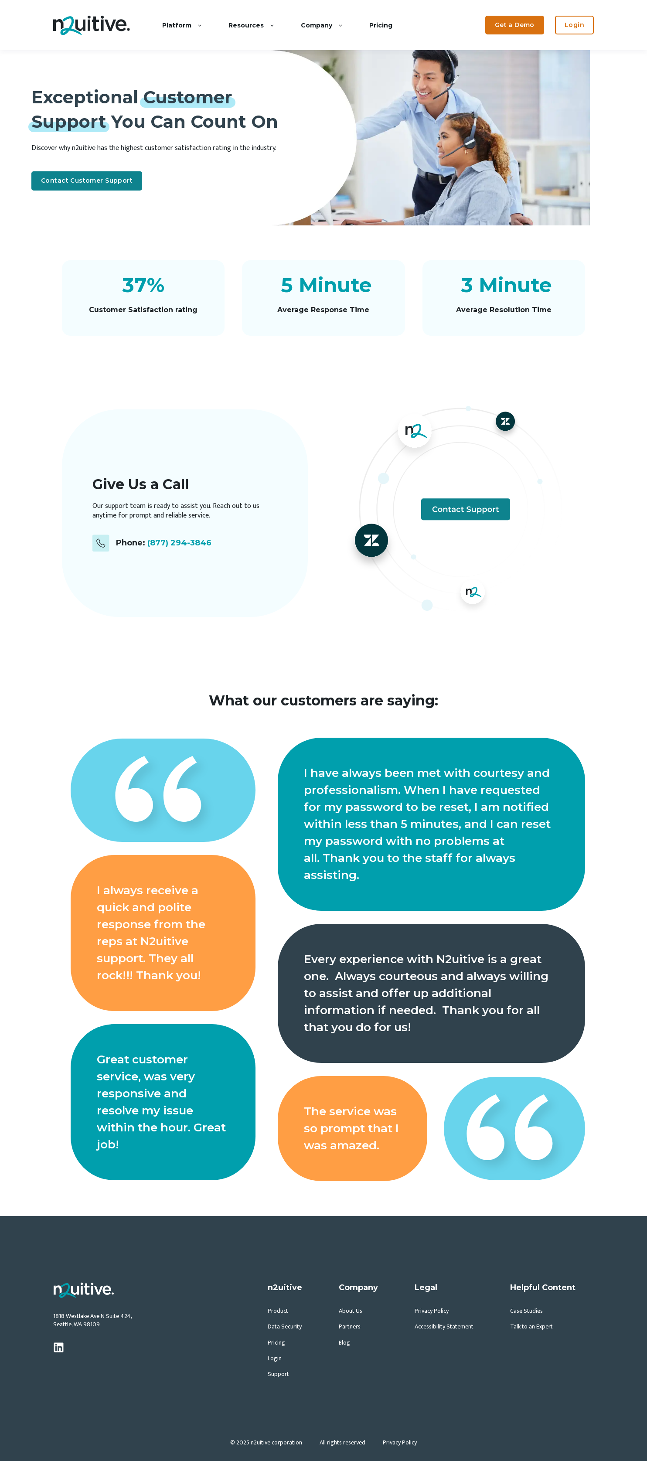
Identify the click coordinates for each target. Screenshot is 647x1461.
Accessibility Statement (444, 1326)
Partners (350, 1326)
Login (275, 1358)
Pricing (276, 1342)
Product (278, 1311)
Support (278, 1374)
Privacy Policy (432, 1311)
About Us (350, 1311)
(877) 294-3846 (179, 543)
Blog (344, 1342)
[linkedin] (58, 1347)
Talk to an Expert (531, 1326)
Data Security (285, 1326)
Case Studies (526, 1311)
